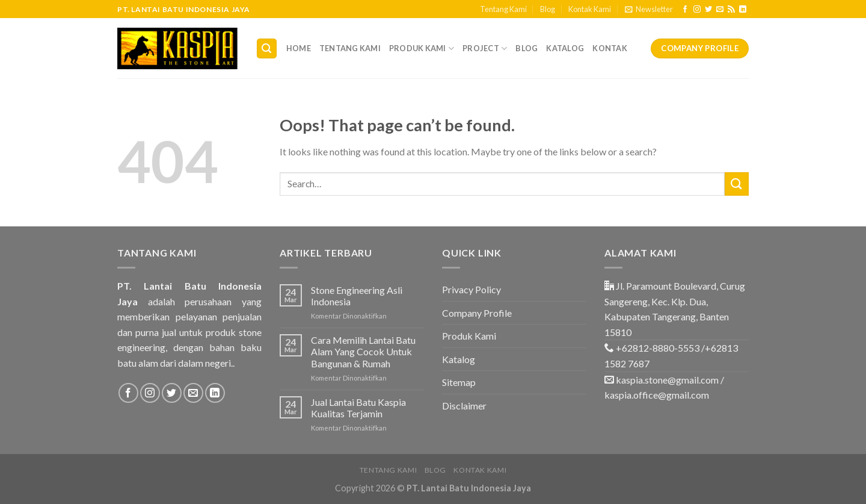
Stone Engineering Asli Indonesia (356, 295)
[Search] (267, 48)
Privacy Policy (471, 289)
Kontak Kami (589, 9)
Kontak (609, 48)
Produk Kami (421, 48)
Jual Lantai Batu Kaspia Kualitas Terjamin (358, 407)
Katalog (565, 48)
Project (484, 48)
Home (298, 48)
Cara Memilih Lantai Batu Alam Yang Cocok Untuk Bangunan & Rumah (363, 351)
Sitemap (459, 382)
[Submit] (737, 184)
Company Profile (477, 313)
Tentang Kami (503, 9)
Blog (547, 9)
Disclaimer (464, 405)
